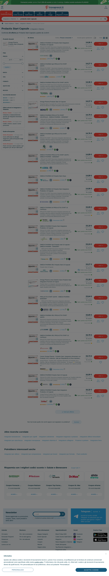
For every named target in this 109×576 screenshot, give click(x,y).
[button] (106, 553)
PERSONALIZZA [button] (18, 570)
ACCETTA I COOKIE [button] (91, 570)
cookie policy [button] (38, 562)
